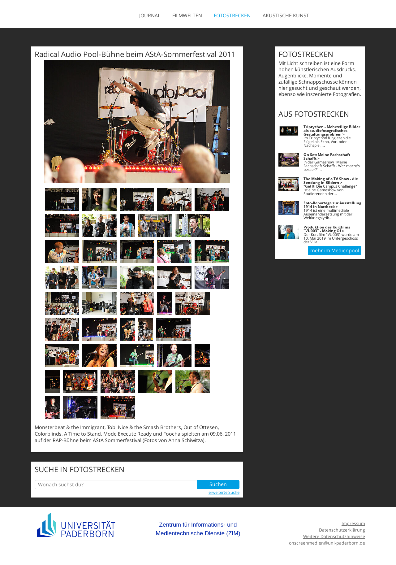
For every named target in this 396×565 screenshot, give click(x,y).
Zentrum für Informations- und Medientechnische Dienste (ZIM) (198, 529)
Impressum (353, 523)
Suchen (218, 484)
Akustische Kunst (286, 15)
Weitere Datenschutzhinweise (334, 536)
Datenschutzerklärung (342, 530)
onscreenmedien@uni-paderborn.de (327, 543)
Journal (149, 15)
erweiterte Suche (224, 492)
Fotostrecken (232, 15)
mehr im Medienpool (334, 250)
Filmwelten (187, 15)
